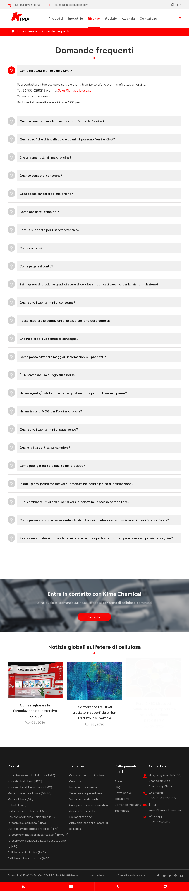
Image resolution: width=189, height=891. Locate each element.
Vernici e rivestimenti (83, 799)
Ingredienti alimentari (83, 787)
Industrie (75, 18)
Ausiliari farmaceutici (82, 810)
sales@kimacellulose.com (71, 4)
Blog (117, 786)
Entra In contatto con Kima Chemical (94, 595)
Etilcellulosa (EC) (19, 805)
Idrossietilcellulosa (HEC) (25, 781)
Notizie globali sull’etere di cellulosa (94, 649)
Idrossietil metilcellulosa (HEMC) (30, 787)
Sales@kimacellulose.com (76, 90)
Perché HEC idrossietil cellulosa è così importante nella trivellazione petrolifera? (154, 712)
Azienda (128, 18)
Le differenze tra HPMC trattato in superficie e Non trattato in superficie (94, 710)
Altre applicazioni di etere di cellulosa (88, 825)
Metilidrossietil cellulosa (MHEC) (29, 793)
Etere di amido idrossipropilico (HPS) (33, 828)
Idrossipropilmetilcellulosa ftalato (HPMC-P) (38, 834)
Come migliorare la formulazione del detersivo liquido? (35, 708)
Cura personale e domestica (88, 805)
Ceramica (75, 781)
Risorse (94, 18)
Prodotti (56, 18)
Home (20, 31)
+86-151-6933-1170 (26, 4)
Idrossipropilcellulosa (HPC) (27, 822)
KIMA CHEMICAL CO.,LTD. (39, 875)
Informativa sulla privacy (130, 875)
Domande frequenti (55, 31)
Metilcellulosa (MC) (20, 799)
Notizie (111, 18)
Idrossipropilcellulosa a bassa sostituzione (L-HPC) (37, 843)
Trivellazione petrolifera (85, 793)
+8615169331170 (160, 821)
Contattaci (149, 18)
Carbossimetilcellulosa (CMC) (28, 810)
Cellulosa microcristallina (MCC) (29, 858)
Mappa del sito (98, 875)
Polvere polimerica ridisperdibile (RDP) (34, 816)
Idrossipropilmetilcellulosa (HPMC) (31, 775)
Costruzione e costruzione (87, 775)
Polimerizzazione (80, 816)
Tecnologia (121, 810)
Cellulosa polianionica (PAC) (27, 852)
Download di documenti (123, 795)
